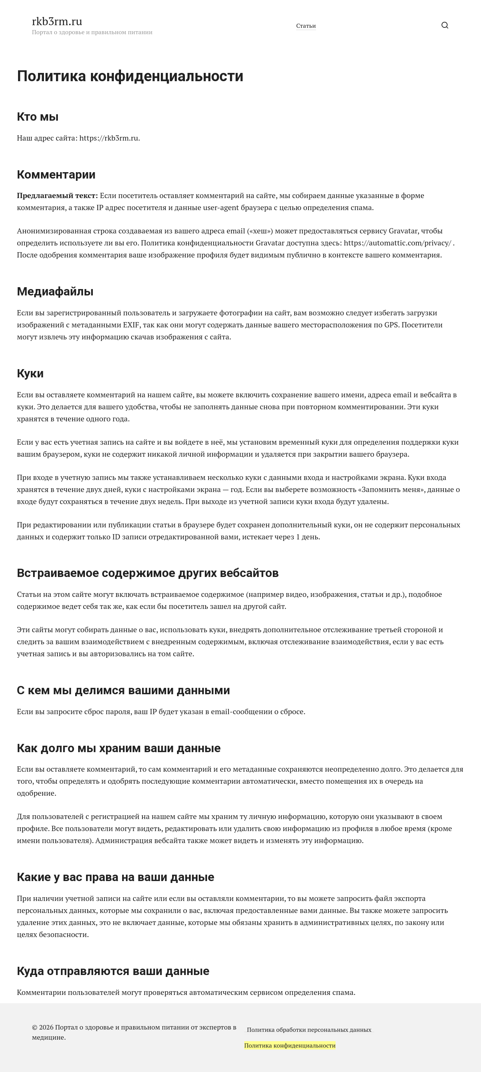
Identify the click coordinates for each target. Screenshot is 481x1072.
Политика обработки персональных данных (309, 1029)
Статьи (306, 25)
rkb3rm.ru (57, 21)
